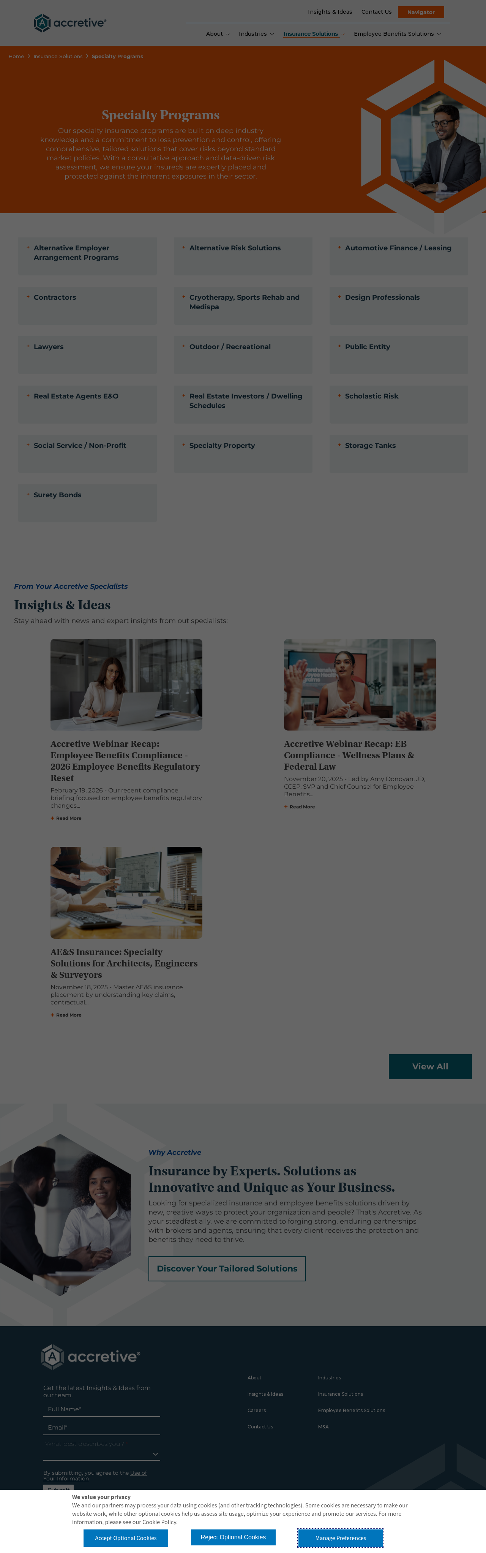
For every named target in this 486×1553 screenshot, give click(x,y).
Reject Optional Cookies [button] (233, 1537)
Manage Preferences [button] (341, 1538)
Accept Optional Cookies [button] (125, 1538)
